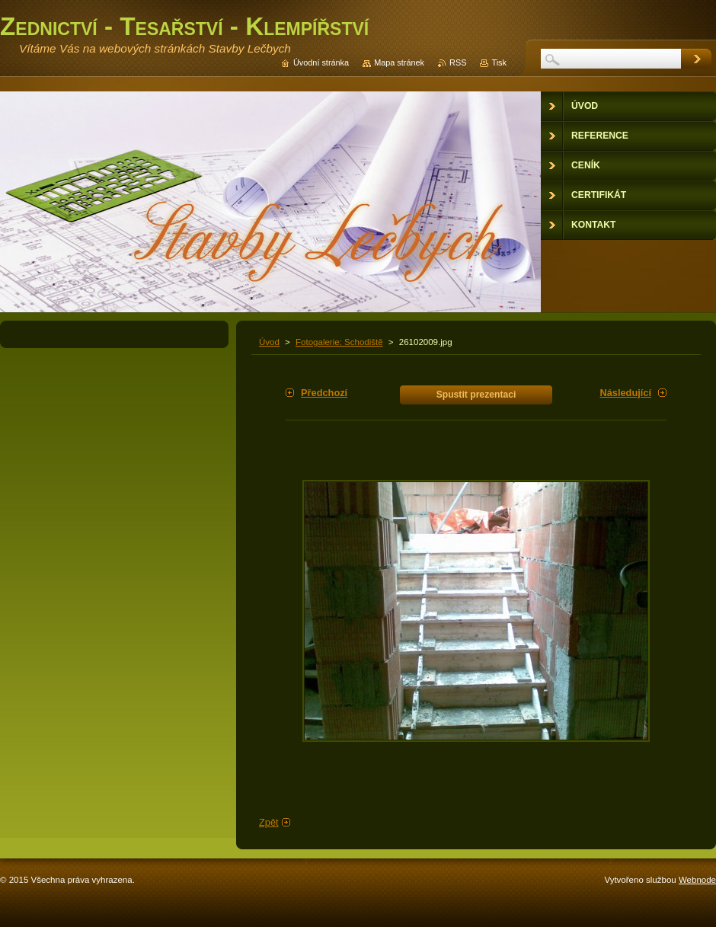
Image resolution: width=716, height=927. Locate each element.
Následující (625, 392)
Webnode (697, 879)
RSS (457, 62)
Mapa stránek (399, 62)
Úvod (269, 342)
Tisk (499, 62)
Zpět (269, 822)
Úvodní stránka (321, 62)
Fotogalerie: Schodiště (339, 342)
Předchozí (324, 392)
